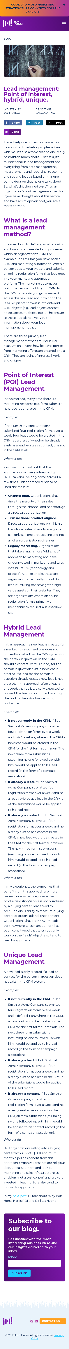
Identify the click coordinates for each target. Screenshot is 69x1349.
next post (20, 1196)
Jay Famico (12, 112)
